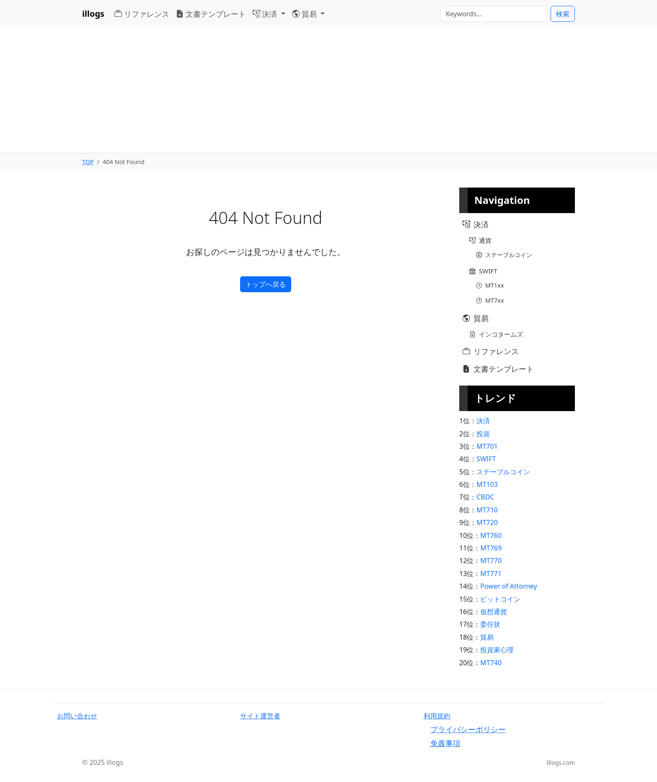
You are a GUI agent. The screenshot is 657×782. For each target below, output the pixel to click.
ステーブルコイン (503, 471)
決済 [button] (266, 13)
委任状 (490, 624)
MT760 (491, 535)
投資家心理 (497, 649)
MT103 (487, 484)
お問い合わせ (77, 715)
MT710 (487, 509)
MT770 (491, 560)
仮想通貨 (493, 611)
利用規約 (437, 715)
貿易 (487, 637)
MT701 (487, 446)
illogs (93, 13)
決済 (483, 420)
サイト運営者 (260, 715)
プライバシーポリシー (468, 729)
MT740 (491, 662)
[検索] (493, 14)
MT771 (491, 573)
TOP (88, 162)
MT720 (487, 522)
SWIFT (486, 458)
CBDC (485, 497)
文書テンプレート (211, 13)
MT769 (491, 548)
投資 (483, 433)
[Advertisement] (328, 90)
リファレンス (141, 13)
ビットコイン (500, 599)
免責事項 (445, 743)
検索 (562, 13)
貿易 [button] (305, 13)
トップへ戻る (266, 284)
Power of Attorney (508, 586)
